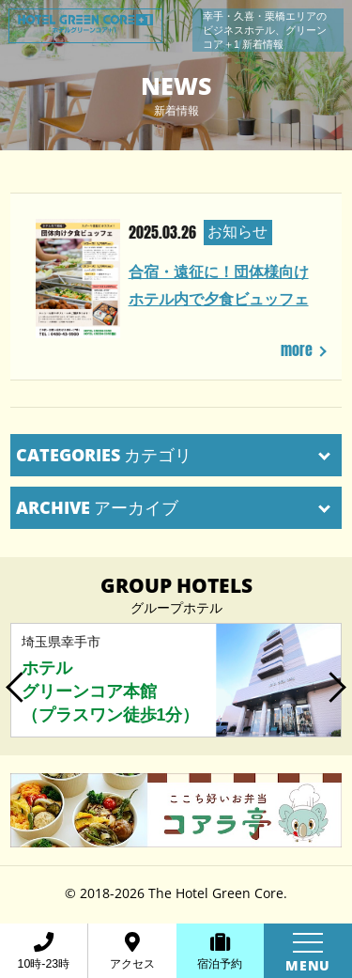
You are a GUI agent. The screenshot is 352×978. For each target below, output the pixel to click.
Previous (16, 680)
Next (336, 680)
